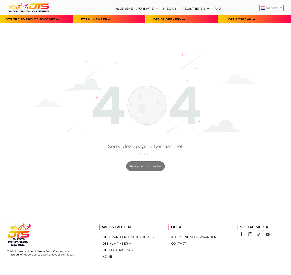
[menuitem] (136, 8)
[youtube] (268, 235)
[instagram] (250, 235)
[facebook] (241, 235)
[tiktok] (259, 235)
